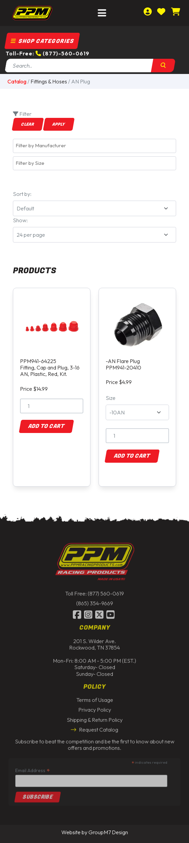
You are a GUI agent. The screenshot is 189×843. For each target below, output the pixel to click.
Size (110, 397)
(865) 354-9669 (94, 601)
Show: (20, 220)
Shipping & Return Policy (95, 718)
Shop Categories (42, 41)
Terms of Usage (94, 698)
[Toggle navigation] (101, 13)
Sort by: (22, 193)
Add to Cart (46, 426)
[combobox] (94, 146)
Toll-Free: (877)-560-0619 (47, 53)
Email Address (32, 768)
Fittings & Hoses (48, 81)
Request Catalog (94, 727)
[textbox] (96, 145)
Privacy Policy (94, 708)
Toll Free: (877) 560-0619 (94, 591)
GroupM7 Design (108, 832)
